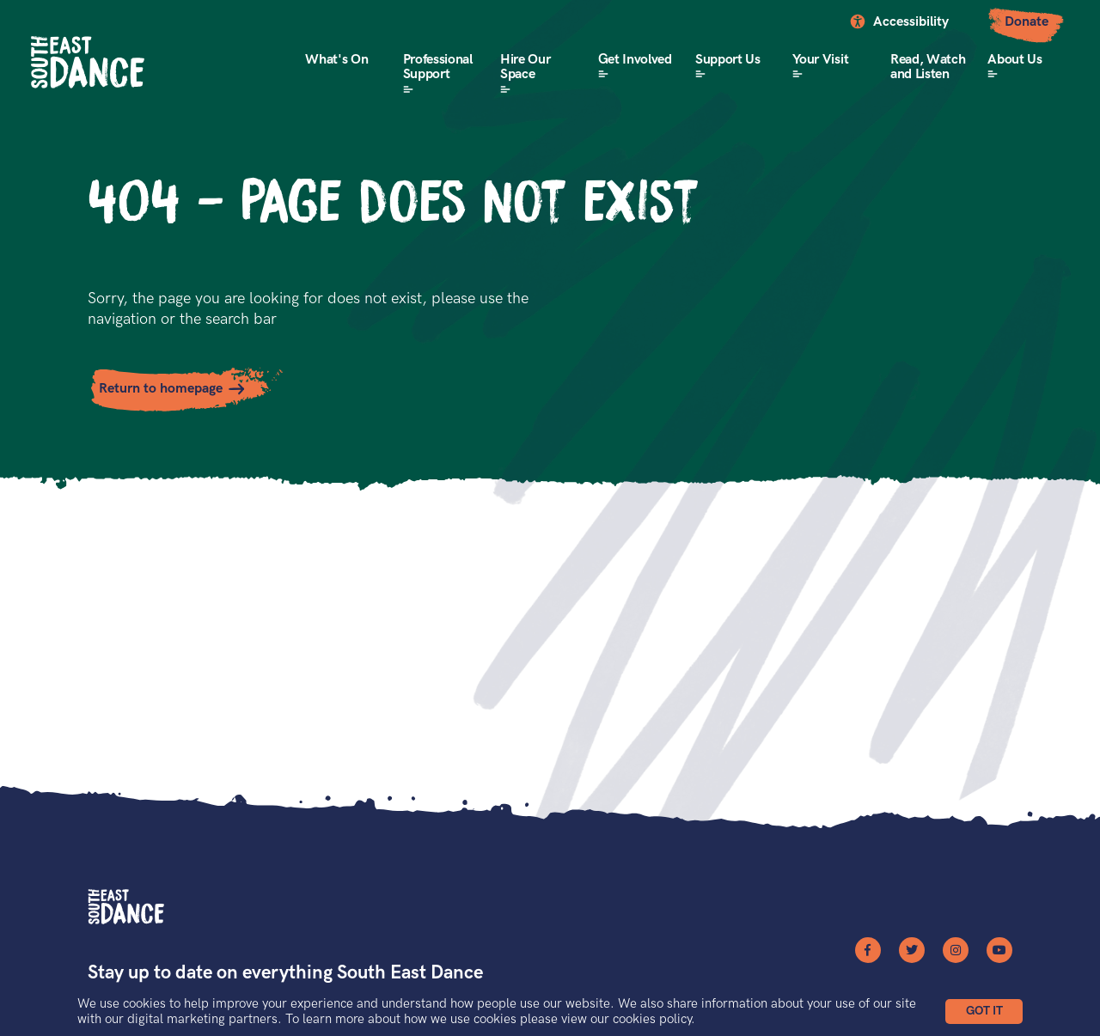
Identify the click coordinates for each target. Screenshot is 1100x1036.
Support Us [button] (728, 60)
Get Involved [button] (635, 60)
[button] (984, 1011)
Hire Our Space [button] (525, 67)
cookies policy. (654, 1019)
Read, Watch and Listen (927, 67)
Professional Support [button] (438, 67)
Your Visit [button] (820, 60)
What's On (336, 60)
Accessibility (911, 22)
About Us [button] (1014, 60)
